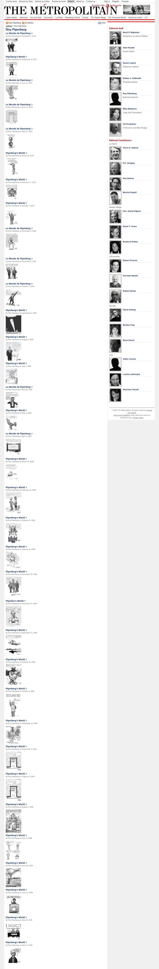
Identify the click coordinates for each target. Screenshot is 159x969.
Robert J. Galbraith (132, 78)
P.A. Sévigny (129, 163)
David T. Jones (130, 226)
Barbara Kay (129, 325)
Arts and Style (36, 18)
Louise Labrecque (131, 374)
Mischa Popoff (130, 192)
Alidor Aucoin (129, 359)
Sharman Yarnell (131, 389)
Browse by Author (42, 1)
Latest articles (11, 18)
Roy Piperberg (15, 23)
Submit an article (135, 18)
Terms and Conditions (122, 415)
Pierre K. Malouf (130, 148)
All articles (29, 23)
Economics (48, 18)
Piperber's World (14, 601)
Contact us (90, 1)
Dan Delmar (128, 178)
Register (115, 1)
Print (103, 23)
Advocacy (24, 18)
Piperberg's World (72, 18)
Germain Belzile (130, 275)
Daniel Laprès (129, 63)
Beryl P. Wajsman (131, 32)
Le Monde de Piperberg (18, 33)
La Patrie (59, 18)
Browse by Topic (26, 1)
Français (125, 1)
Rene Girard (128, 340)
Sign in (107, 1)
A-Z (146, 18)
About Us (80, 1)
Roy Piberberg (130, 93)
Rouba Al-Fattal (130, 241)
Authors (9, 26)
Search (71, 1)
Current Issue (11, 1)
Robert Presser (130, 260)
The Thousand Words (117, 18)
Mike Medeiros (130, 109)
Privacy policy (138, 418)
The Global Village (98, 18)
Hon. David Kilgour (132, 211)
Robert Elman (129, 291)
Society (85, 18)
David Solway (129, 309)
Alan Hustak (128, 47)
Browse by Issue (59, 1)
